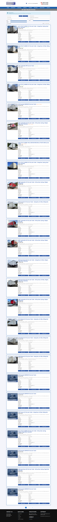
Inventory (13, 7)
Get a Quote (23, 41)
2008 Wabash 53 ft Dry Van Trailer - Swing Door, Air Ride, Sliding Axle (33, 356)
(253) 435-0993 (34, 41)
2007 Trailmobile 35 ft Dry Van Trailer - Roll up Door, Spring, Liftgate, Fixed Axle (33, 221)
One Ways (36, 7)
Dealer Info (42, 7)
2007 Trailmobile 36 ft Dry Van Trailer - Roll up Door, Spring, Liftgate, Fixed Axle (33, 240)
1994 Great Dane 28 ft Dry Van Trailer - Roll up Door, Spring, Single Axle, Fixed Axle (33, 469)
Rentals (24, 7)
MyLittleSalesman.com (47, 516)
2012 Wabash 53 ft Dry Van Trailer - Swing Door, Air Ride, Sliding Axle (33, 319)
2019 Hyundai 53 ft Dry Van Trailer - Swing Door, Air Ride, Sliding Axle (33, 202)
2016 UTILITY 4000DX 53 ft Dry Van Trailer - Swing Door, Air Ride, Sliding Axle (34, 46)
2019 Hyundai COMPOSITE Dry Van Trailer (27, 104)
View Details (44, 41)
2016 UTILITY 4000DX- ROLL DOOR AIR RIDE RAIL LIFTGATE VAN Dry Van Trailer (33, 143)
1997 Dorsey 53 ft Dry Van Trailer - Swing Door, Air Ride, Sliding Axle (33, 412)
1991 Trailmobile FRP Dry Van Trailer (26, 66)
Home (8, 7)
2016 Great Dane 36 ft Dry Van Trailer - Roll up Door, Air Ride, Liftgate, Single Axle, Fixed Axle (33, 280)
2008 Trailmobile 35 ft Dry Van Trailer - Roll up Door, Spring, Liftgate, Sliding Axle (33, 182)
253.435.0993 (10, 515)
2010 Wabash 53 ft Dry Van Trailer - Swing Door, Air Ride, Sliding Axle (33, 338)
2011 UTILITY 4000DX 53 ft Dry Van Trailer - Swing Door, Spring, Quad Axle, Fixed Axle (33, 163)
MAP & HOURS (8, 516)
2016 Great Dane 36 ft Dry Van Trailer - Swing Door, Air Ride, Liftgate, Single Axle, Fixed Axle (33, 260)
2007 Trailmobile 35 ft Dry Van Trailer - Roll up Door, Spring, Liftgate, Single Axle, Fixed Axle (33, 123)
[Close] (49, 12)
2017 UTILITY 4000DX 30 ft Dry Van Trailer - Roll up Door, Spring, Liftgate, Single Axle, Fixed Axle (32, 431)
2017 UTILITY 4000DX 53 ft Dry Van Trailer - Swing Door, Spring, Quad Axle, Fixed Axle (33, 26)
